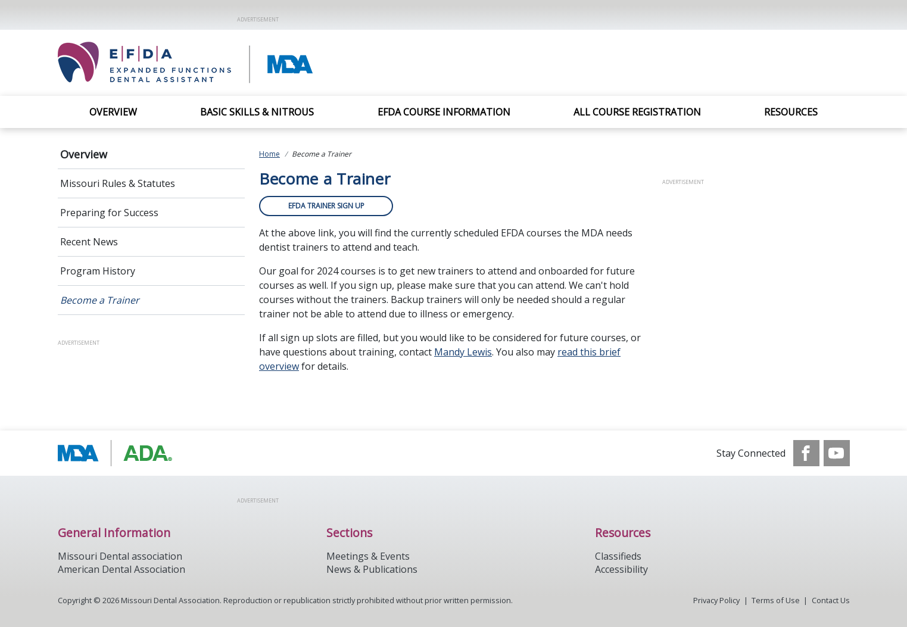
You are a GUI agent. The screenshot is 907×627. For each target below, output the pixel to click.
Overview (113, 111)
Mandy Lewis (463, 351)
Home (269, 154)
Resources (791, 111)
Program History (97, 270)
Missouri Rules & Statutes (117, 183)
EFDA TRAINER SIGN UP (326, 206)
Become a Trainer (99, 300)
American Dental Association (121, 569)
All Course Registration (637, 111)
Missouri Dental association (120, 556)
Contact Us (831, 600)
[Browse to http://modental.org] (118, 453)
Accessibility (621, 569)
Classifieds (618, 556)
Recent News (89, 241)
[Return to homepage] (228, 63)
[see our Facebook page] (806, 453)
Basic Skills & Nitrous (257, 111)
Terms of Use (776, 600)
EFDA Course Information (444, 111)
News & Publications (371, 569)
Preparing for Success (109, 212)
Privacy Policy (716, 600)
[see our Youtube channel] (837, 453)
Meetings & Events (368, 556)
